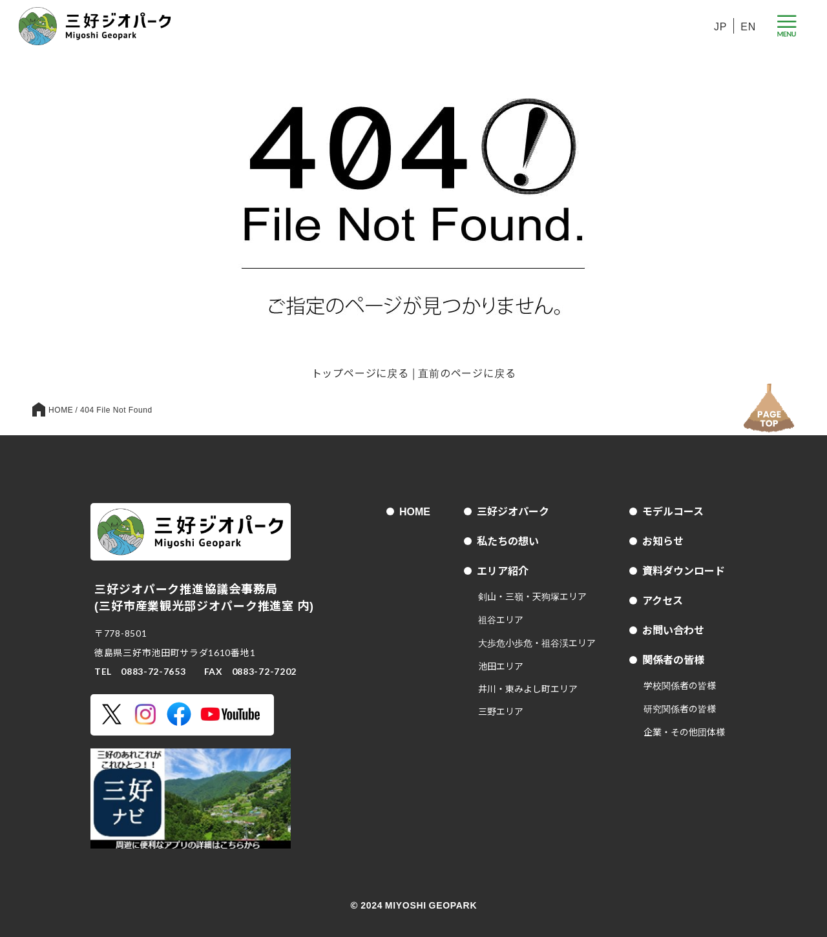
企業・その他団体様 (684, 731)
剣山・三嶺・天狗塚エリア (532, 596)
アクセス (662, 600)
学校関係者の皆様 (680, 685)
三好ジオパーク (513, 511)
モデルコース (673, 511)
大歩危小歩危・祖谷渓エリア (537, 642)
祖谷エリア (500, 619)
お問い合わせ (673, 629)
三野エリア (500, 711)
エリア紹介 (503, 570)
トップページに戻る (360, 372)
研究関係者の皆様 (680, 708)
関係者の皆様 (673, 659)
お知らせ (663, 540)
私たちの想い (508, 540)
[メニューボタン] (786, 26)
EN (748, 26)
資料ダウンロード (683, 570)
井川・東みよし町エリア (528, 688)
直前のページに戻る (467, 372)
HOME (414, 511)
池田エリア (500, 665)
